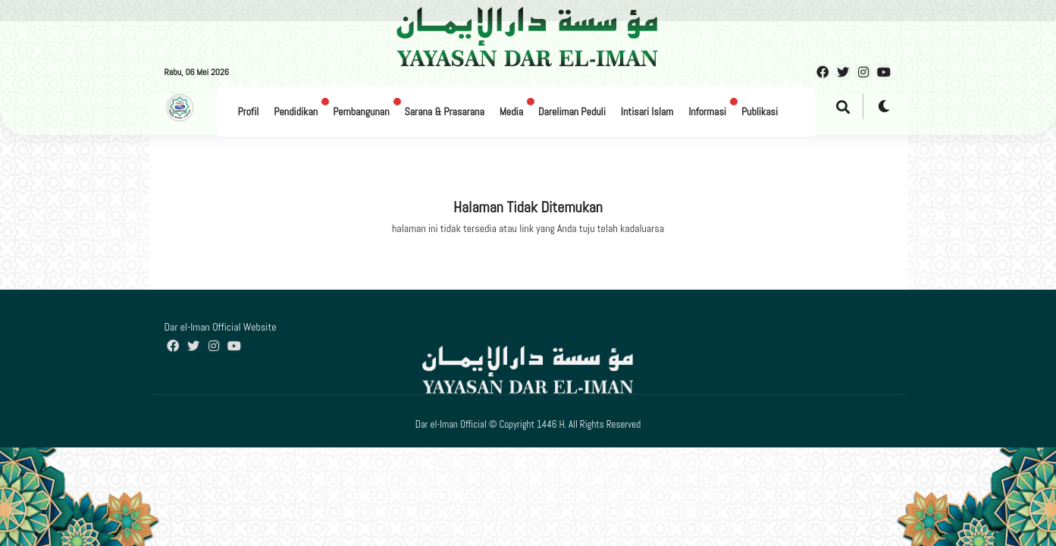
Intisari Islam (647, 111)
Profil (248, 111)
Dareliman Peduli (572, 111)
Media (511, 111)
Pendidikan (296, 111)
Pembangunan (361, 111)
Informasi (707, 111)
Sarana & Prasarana (444, 111)
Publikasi (759, 111)
